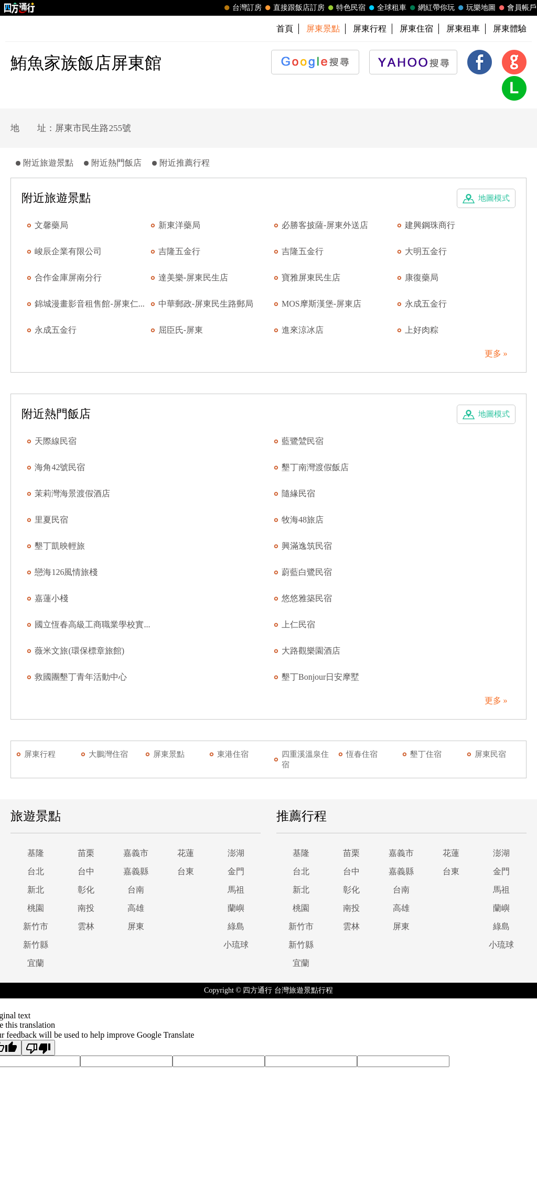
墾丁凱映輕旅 (60, 545)
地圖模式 (494, 198)
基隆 (35, 853)
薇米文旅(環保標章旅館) (79, 650)
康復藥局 (421, 277)
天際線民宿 (56, 441)
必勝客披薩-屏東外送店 (325, 225)
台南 (135, 889)
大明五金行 (426, 251)
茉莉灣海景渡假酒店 (72, 493)
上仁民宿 (298, 624)
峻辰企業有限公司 (68, 251)
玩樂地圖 (476, 8)
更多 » (496, 353)
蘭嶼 (236, 908)
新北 (35, 889)
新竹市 (35, 926)
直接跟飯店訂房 (294, 8)
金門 (236, 871)
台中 (86, 871)
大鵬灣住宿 (108, 754)
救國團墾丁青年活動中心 (81, 676)
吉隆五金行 (179, 251)
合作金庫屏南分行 (68, 277)
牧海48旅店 (303, 519)
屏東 (135, 926)
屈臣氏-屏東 (180, 329)
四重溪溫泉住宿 (305, 759)
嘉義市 (135, 853)
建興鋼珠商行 (430, 225)
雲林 (86, 926)
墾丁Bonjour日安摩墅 (320, 676)
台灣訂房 (242, 8)
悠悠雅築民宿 (307, 598)
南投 (86, 908)
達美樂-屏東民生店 (193, 277)
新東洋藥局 (179, 225)
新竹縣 (35, 944)
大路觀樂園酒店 (311, 650)
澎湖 (236, 853)
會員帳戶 (516, 8)
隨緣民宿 (298, 493)
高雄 (135, 908)
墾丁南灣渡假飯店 (315, 467)
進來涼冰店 (303, 329)
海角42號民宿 (60, 467)
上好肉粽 (421, 329)
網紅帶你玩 (431, 8)
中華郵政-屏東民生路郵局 (205, 303)
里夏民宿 (51, 519)
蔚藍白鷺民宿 (307, 572)
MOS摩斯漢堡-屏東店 (321, 303)
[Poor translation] (38, 1048)
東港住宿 (233, 754)
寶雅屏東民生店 (311, 277)
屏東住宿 (416, 28)
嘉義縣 (135, 871)
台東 (185, 871)
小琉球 (236, 944)
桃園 (35, 908)
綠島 (236, 926)
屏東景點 (169, 754)
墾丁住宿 (426, 754)
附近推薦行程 (184, 162)
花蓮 (185, 853)
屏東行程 (369, 28)
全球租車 (386, 8)
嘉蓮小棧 (51, 598)
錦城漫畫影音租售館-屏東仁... (89, 303)
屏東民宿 (490, 754)
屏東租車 (463, 28)
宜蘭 (35, 963)
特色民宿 (346, 8)
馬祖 (236, 889)
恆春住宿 (362, 754)
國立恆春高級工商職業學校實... (92, 624)
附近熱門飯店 (116, 162)
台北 (35, 871)
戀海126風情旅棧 (66, 572)
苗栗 (86, 853)
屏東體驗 (510, 28)
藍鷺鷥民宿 (303, 441)
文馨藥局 (51, 225)
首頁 (284, 28)
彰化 (86, 889)
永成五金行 (426, 303)
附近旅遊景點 (48, 162)
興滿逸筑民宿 (307, 545)
